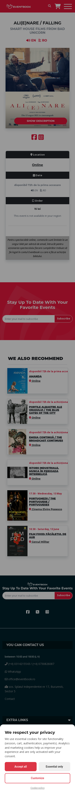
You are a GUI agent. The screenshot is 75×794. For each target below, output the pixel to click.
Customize (37, 778)
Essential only (54, 766)
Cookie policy (37, 788)
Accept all (20, 766)
